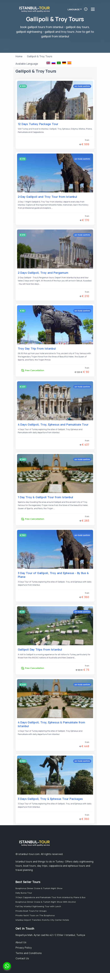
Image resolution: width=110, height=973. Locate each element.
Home (19, 56)
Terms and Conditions (29, 953)
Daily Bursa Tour (24, 892)
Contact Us (22, 958)
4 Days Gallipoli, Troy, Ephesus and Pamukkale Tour (53, 424)
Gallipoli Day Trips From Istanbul (40, 649)
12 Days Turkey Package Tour (38, 124)
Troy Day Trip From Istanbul (37, 348)
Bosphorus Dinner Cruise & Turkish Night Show (39, 888)
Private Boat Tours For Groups (31, 910)
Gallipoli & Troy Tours (48, 63)
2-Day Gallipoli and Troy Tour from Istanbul (47, 197)
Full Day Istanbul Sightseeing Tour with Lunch (38, 906)
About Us (21, 942)
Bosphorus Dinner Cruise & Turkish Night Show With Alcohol (46, 901)
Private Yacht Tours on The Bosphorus (35, 915)
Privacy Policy (24, 947)
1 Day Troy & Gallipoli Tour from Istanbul (45, 497)
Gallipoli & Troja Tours (64, 63)
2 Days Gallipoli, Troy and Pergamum (43, 273)
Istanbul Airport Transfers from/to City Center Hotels (42, 920)
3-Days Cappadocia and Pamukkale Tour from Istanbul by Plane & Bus (50, 897)
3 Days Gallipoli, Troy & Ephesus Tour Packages (50, 799)
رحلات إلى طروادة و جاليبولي (59, 63)
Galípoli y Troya (69, 63)
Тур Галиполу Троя (53, 63)
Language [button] (73, 9)
